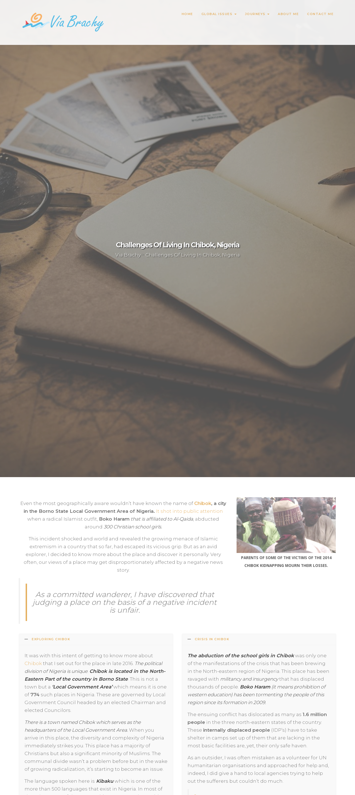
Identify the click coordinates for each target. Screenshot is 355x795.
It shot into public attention (189, 511)
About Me (288, 14)
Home (187, 14)
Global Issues (219, 14)
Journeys (257, 14)
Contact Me (320, 14)
